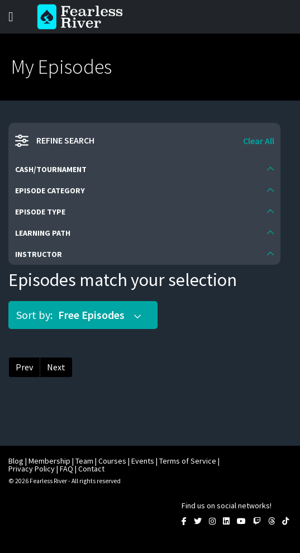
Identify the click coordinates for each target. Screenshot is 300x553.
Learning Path (42, 233)
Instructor (38, 254)
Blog (15, 461)
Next (56, 367)
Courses (112, 461)
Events (142, 461)
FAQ (66, 469)
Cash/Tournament (51, 169)
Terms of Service (187, 461)
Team (84, 461)
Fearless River (83, 17)
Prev (24, 367)
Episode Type (40, 212)
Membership (49, 461)
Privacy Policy (31, 469)
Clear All (258, 140)
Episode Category (50, 190)
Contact (91, 469)
